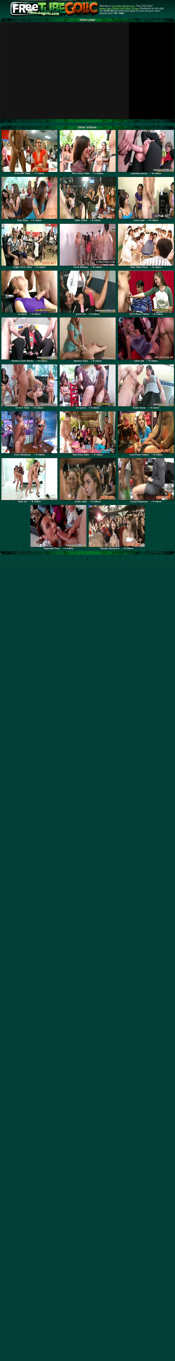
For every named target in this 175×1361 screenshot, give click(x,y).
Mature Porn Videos (121, 8)
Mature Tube (105, 8)
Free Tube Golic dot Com (123, 6)
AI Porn (135, 8)
